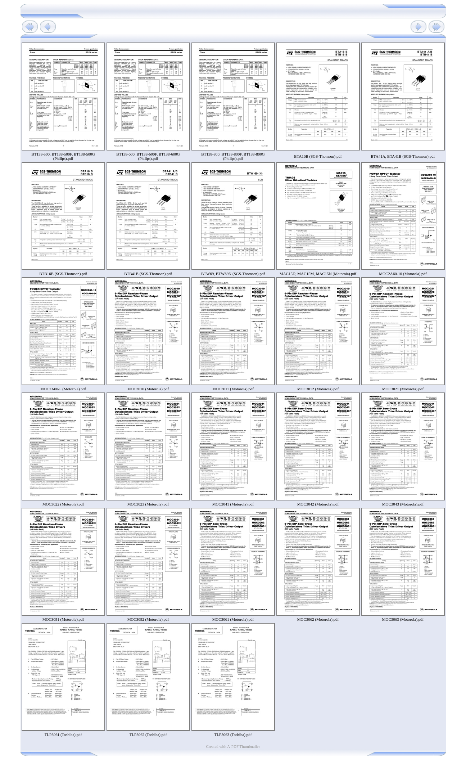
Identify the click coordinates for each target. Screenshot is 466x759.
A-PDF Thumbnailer (243, 746)
